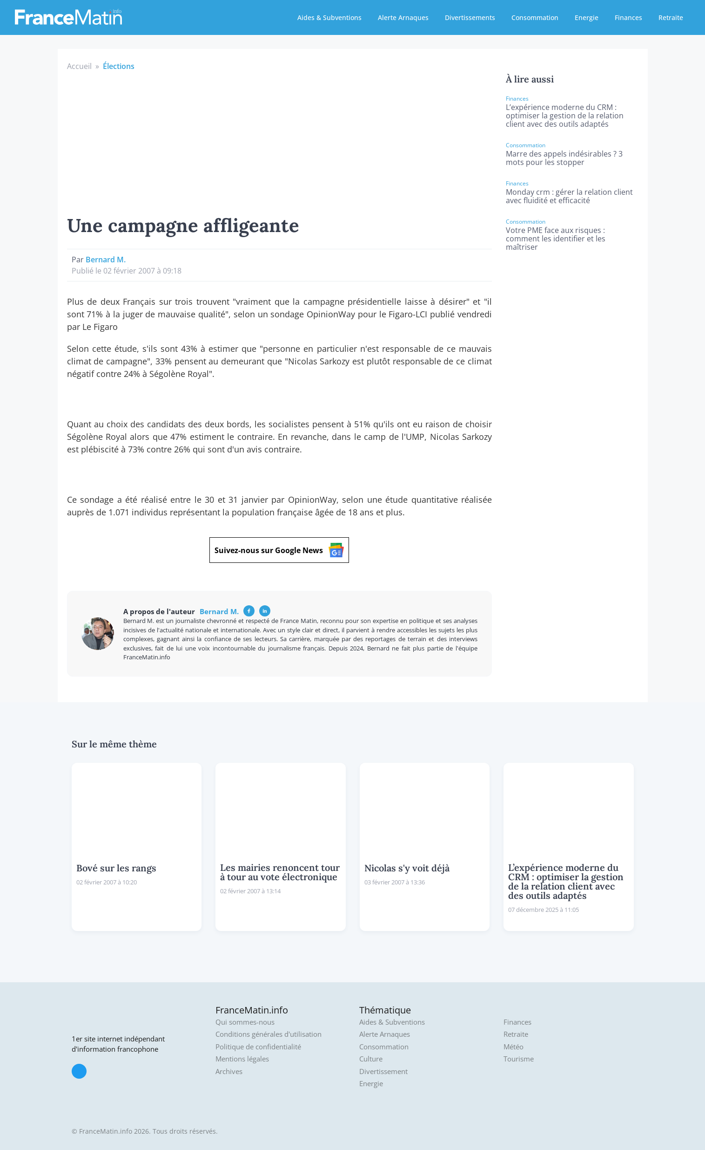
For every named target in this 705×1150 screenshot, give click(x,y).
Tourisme (519, 1058)
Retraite (670, 17)
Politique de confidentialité (258, 1046)
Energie (586, 17)
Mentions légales (242, 1058)
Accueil (79, 66)
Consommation (534, 17)
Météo (514, 1046)
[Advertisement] (279, 141)
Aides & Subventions (329, 17)
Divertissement (383, 1071)
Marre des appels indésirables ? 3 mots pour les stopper (564, 158)
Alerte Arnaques (403, 17)
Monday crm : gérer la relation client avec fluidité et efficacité (569, 196)
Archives (228, 1071)
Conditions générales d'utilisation (268, 1034)
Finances (628, 17)
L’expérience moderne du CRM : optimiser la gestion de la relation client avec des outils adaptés (565, 115)
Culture (371, 1058)
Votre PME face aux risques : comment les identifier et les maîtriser (555, 238)
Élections (118, 66)
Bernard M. (106, 259)
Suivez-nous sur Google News (279, 550)
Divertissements (470, 17)
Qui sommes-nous (245, 1022)
